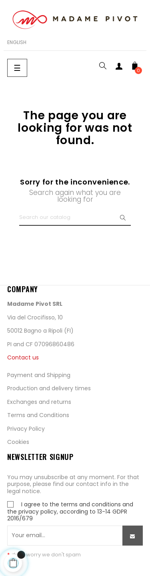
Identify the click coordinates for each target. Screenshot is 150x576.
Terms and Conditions (38, 415)
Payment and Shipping (38, 375)
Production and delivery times (49, 388)
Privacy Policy (26, 429)
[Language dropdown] (16, 42)
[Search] (75, 218)
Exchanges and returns (39, 402)
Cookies (18, 442)
